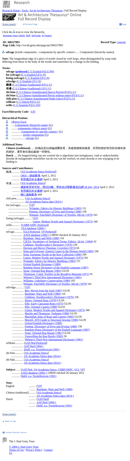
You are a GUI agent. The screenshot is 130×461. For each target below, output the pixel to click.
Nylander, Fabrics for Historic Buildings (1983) (55, 208)
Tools (24, 10)
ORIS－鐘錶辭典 (30, 175)
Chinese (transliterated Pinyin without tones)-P (47, 95)
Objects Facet (19, 121)
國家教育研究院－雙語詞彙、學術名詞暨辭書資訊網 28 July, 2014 (60, 187)
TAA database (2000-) (33, 228)
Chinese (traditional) (29, 88)
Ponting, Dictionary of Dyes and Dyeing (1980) (55, 211)
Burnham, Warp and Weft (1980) (41, 238)
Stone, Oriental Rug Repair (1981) (42, 270)
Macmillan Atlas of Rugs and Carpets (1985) (49, 316)
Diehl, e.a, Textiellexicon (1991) (42, 349)
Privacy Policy (34, 449)
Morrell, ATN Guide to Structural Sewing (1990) (51, 319)
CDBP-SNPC (65, 369)
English (31, 74)
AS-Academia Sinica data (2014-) (43, 201)
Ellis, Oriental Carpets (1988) (41, 306)
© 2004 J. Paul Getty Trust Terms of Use (23, 448)
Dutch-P (26, 101)
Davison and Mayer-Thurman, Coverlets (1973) (49, 248)
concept (121, 42)
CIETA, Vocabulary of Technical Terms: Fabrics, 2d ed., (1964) (58, 241)
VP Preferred (48, 231)
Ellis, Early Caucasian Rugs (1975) (44, 303)
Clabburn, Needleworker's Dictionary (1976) (47, 244)
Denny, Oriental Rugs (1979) (41, 300)
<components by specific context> (39, 131)
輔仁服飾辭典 (29, 194)
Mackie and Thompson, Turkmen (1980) (47, 313)
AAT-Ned (27, 369)
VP (32, 205)
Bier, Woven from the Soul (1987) (43, 290)
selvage (30, 138)
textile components (33, 134)
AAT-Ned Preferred (35, 343)
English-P (38, 71)
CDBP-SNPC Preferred (35, 225)
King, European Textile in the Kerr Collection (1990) (52, 254)
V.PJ (32, 111)
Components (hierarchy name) (31, 125)
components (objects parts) (32, 128)
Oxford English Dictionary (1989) (42, 264)
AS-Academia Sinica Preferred (38, 171)
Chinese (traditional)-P (30, 84)
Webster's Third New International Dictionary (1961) (52, 277)
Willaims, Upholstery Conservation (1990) (46, 280)
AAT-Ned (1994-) (34, 346)
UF (37, 74)
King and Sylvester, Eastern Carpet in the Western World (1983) (58, 251)
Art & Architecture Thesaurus (46, 10)
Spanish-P (24, 105)
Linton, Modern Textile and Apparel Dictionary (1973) (63, 221)
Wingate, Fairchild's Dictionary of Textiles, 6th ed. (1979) (61, 214)
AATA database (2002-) (36, 235)
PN (51, 71)
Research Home (11, 10)
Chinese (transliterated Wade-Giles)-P (44, 98)
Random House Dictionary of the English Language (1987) (55, 267)
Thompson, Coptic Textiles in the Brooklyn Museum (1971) (56, 274)
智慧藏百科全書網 (32, 179)
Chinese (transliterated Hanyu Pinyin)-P (44, 92)
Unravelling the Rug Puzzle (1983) (44, 336)
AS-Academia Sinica (33, 183)
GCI (76, 369)
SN (37, 105)
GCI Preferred (32, 231)
